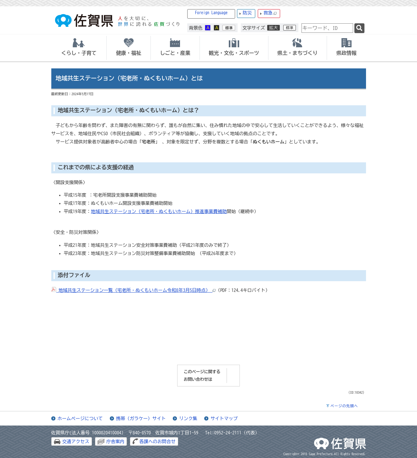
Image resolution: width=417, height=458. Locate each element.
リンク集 (188, 418)
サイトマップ (224, 418)
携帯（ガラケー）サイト (141, 418)
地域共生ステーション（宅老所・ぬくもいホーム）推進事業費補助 (159, 211)
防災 (247, 12)
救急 (270, 13)
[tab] (79, 48)
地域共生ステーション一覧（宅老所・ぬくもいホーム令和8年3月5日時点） (133, 290)
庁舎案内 (115, 441)
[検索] (359, 28)
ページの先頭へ (344, 406)
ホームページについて (80, 418)
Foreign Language (211, 13)
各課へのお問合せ (157, 441)
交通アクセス (75, 441)
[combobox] (327, 28)
